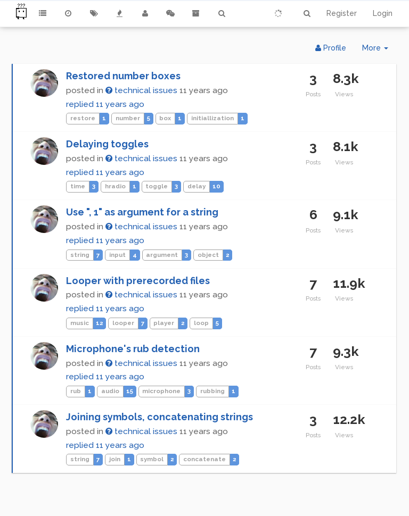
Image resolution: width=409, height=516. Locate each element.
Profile (330, 48)
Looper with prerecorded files (138, 280)
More (379, 50)
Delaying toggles (107, 143)
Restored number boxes (123, 75)
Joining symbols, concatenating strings (159, 416)
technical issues (141, 90)
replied (105, 104)
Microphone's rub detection (133, 348)
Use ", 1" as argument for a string (142, 212)
